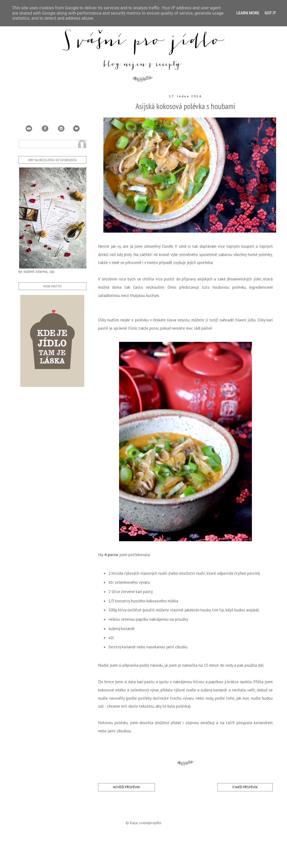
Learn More (247, 13)
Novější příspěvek (126, 787)
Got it (270, 13)
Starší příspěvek (245, 787)
